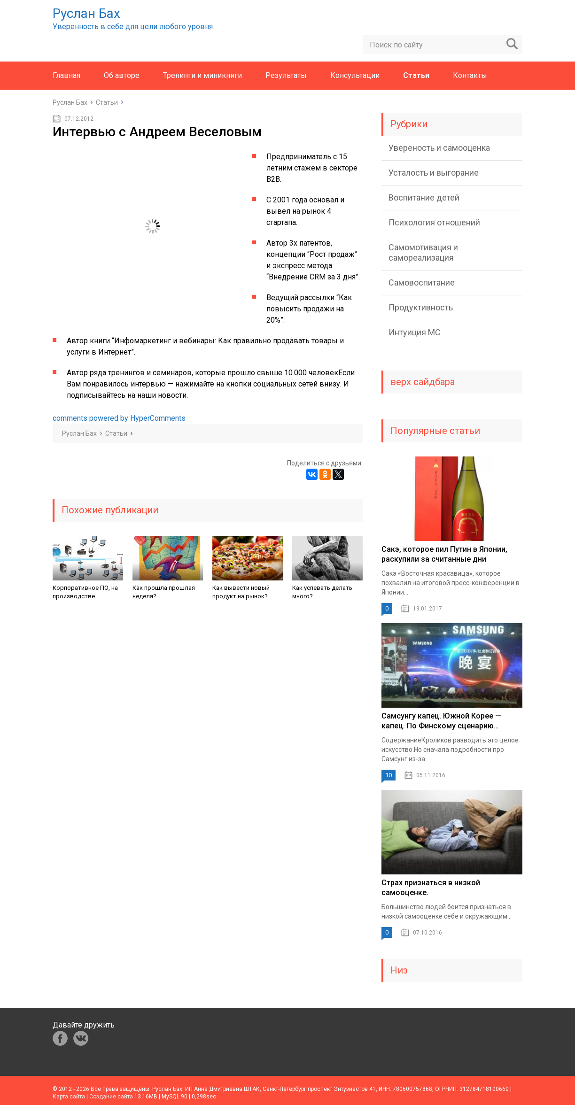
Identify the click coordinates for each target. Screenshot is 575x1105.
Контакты (470, 75)
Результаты (286, 75)
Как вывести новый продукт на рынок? (241, 592)
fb (60, 1038)
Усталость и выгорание (434, 173)
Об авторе (122, 75)
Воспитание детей (424, 197)
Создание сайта (111, 1096)
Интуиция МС (415, 332)
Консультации (355, 75)
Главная (66, 75)
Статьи (416, 75)
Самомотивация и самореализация (423, 252)
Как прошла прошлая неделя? (163, 592)
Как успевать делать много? (322, 592)
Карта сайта (69, 1096)
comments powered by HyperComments (119, 418)
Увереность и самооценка (439, 148)
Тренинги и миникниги (202, 75)
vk (80, 1038)
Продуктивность (421, 307)
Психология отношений (434, 222)
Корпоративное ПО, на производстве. (85, 592)
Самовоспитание (422, 282)
